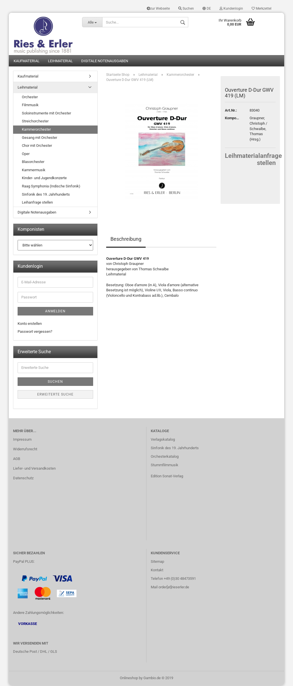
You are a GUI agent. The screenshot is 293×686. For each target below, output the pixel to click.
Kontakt (157, 570)
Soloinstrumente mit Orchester (46, 114)
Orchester (30, 97)
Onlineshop (129, 678)
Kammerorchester (36, 130)
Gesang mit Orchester (39, 138)
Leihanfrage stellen (37, 203)
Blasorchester (33, 162)
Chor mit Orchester (37, 146)
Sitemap (157, 562)
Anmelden (55, 312)
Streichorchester (35, 122)
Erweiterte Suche (55, 395)
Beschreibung (125, 239)
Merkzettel (261, 9)
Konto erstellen (30, 324)
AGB (16, 459)
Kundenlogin (231, 9)
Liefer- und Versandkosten (34, 469)
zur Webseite (158, 9)
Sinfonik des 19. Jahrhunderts (46, 195)
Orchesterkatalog (165, 457)
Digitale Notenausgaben (104, 61)
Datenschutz (23, 478)
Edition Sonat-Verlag (167, 476)
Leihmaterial (60, 61)
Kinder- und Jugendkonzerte (44, 178)
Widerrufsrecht (25, 449)
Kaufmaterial (26, 61)
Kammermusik (33, 170)
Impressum (22, 440)
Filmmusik (30, 105)
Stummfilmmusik (164, 465)
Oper (26, 154)
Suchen (186, 9)
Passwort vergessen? (35, 332)
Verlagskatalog (163, 440)
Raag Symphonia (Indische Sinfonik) (51, 187)
